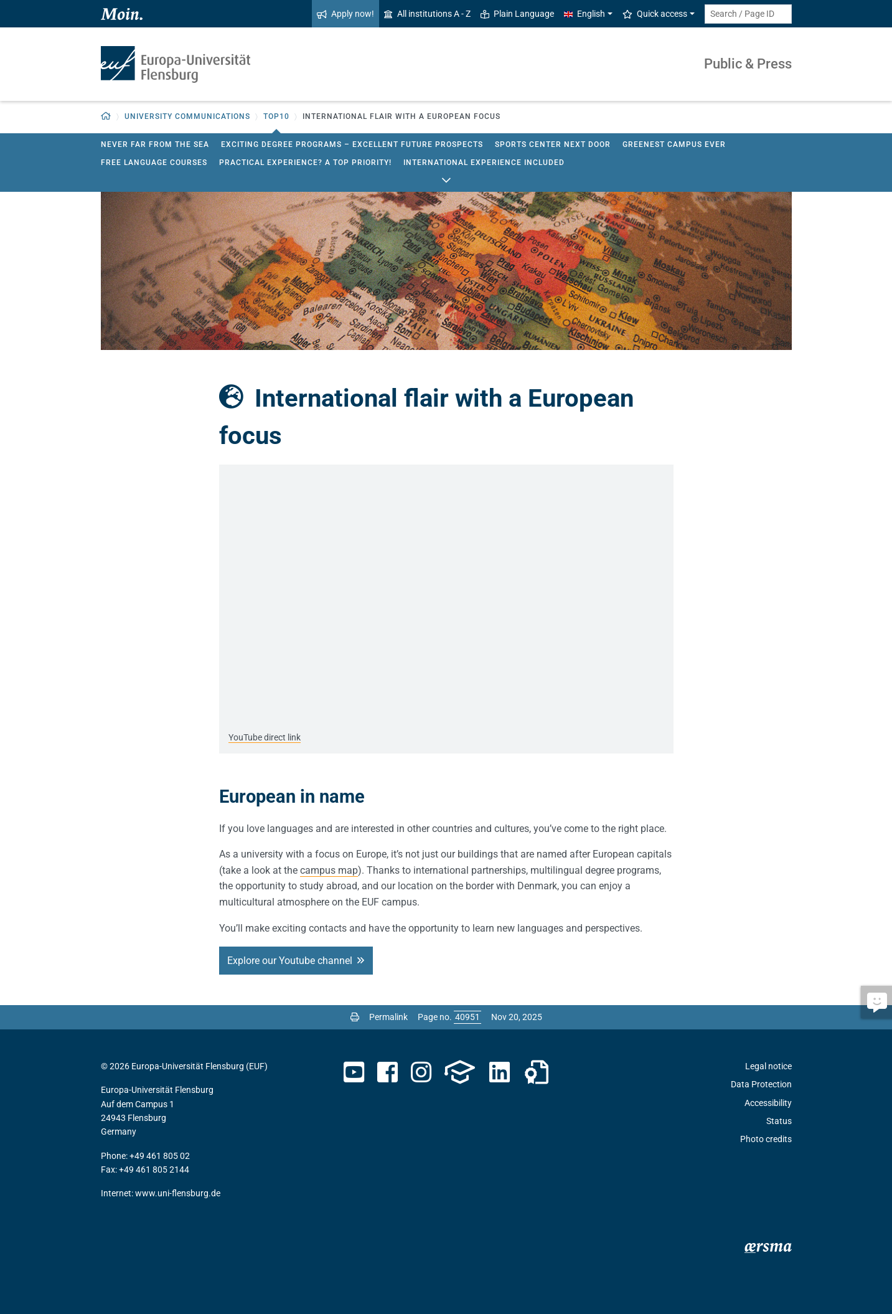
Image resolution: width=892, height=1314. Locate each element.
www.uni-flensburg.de (177, 1193)
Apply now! (345, 14)
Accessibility (768, 1103)
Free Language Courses (154, 162)
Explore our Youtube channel (289, 961)
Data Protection (761, 1084)
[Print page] (354, 1017)
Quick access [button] (654, 14)
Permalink (388, 1017)
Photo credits (766, 1139)
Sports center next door (553, 144)
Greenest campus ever (674, 144)
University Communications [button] (187, 116)
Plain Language (517, 14)
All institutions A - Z (427, 14)
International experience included (484, 162)
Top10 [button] (276, 116)
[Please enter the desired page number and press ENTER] (467, 1017)
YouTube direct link (264, 737)
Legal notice (768, 1066)
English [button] (584, 14)
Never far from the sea (155, 144)
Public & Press (748, 64)
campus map (329, 870)
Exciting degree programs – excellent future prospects (352, 144)
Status (779, 1121)
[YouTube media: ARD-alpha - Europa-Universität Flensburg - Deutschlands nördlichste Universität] (446, 593)
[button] (106, 117)
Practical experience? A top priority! (305, 162)
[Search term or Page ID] (748, 14)
